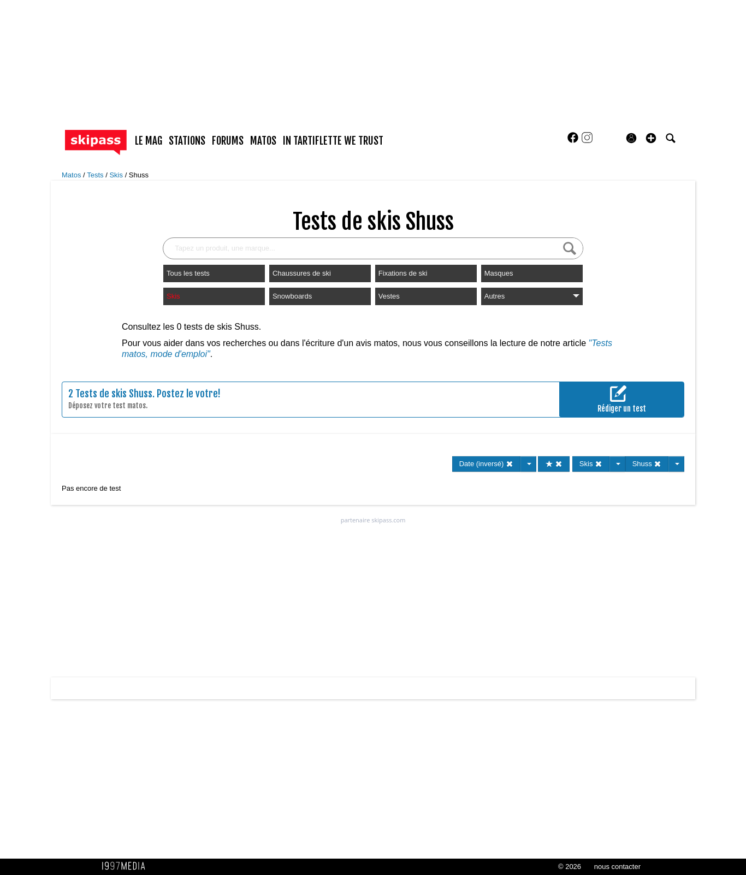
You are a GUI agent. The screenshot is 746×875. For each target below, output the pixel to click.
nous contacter (617, 866)
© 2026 (569, 866)
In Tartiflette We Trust (333, 140)
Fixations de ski (403, 273)
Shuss (139, 175)
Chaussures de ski (302, 273)
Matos (72, 175)
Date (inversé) (486, 464)
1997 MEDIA (126, 866)
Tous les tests (188, 273)
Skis (117, 175)
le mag (148, 140)
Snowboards (292, 296)
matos (263, 140)
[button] (651, 138)
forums (228, 140)
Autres (531, 296)
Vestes (389, 296)
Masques (498, 273)
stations (187, 140)
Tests (96, 175)
